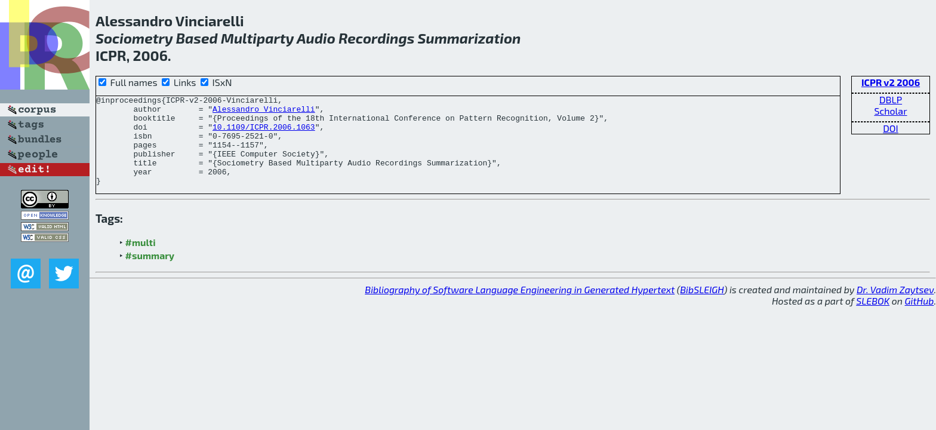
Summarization (469, 38)
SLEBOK (872, 318)
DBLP (890, 99)
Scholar (890, 110)
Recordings (376, 38)
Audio (316, 38)
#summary (150, 273)
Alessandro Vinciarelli (264, 112)
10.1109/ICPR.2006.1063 (264, 133)
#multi (140, 260)
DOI (890, 128)
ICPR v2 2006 (890, 82)
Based (197, 38)
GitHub (919, 318)
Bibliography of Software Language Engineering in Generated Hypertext (520, 307)
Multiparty (257, 38)
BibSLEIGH (701, 307)
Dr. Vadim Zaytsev (895, 307)
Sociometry (134, 38)
